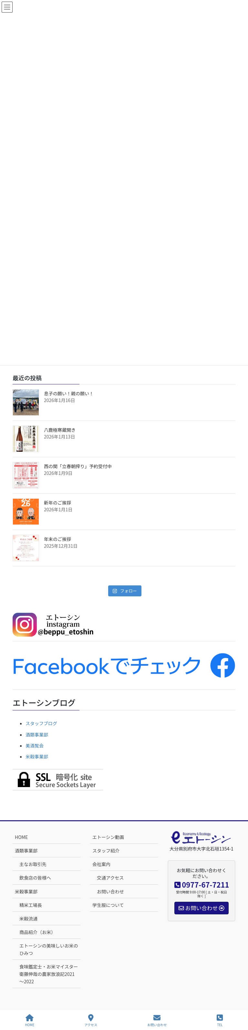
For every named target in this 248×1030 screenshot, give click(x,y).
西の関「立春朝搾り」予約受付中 (78, 466)
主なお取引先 (32, 864)
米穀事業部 (37, 756)
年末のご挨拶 (57, 539)
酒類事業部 (37, 734)
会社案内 (101, 864)
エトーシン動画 (108, 837)
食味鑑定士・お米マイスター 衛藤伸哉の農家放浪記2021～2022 (49, 974)
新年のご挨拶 (57, 502)
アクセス (91, 1020)
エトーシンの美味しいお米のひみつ (48, 949)
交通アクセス (110, 877)
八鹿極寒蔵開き (60, 430)
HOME (21, 837)
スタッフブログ (41, 723)
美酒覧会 (35, 745)
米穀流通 (28, 918)
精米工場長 (30, 905)
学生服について (108, 905)
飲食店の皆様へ (35, 877)
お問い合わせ (110, 891)
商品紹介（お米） (37, 932)
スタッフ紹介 (105, 850)
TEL (220, 1020)
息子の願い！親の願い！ (69, 393)
